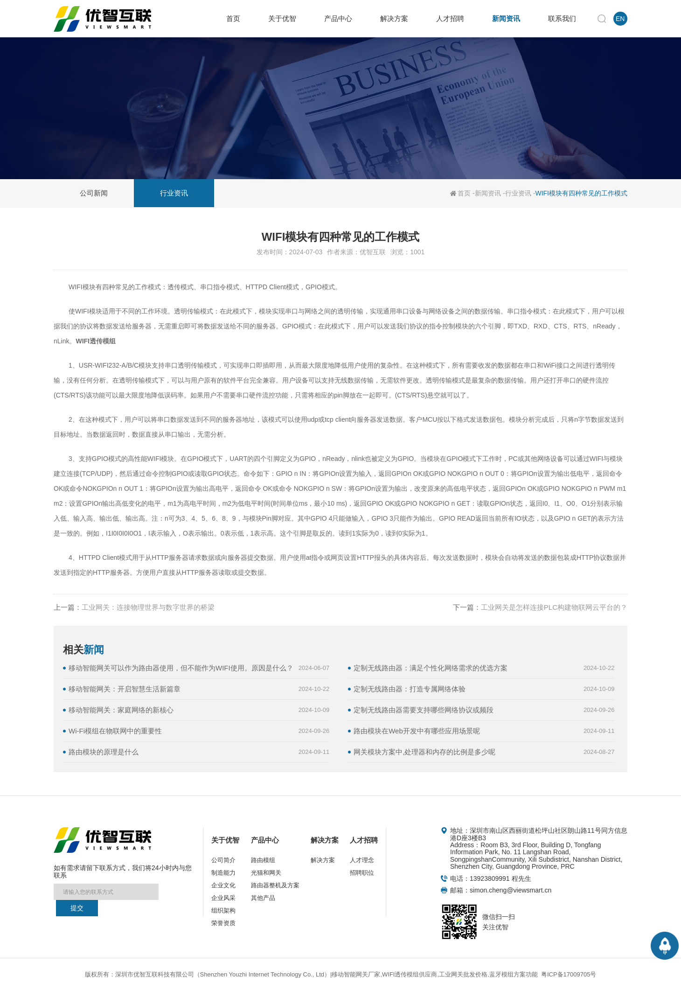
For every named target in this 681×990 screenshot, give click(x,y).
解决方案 (323, 860)
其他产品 (263, 897)
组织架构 (223, 910)
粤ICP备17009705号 (569, 974)
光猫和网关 (266, 872)
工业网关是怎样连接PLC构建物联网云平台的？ (554, 607)
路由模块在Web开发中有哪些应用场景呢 (417, 731)
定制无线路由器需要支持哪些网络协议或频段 (423, 710)
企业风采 (223, 897)
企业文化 (223, 885)
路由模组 (263, 860)
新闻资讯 (488, 193)
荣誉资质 (223, 923)
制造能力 (223, 872)
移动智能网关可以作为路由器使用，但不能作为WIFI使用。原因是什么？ (181, 668)
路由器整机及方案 (275, 885)
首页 (464, 193)
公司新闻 (94, 193)
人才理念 (362, 860)
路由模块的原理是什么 (104, 752)
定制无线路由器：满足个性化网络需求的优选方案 (430, 668)
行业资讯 (518, 193)
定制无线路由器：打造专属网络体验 (410, 689)
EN (620, 18)
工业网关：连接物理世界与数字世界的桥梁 (148, 607)
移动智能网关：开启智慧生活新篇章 (125, 689)
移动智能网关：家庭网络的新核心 (121, 710)
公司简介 (223, 860)
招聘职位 (362, 872)
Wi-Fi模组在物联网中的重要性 (115, 731)
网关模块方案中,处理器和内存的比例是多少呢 (424, 752)
